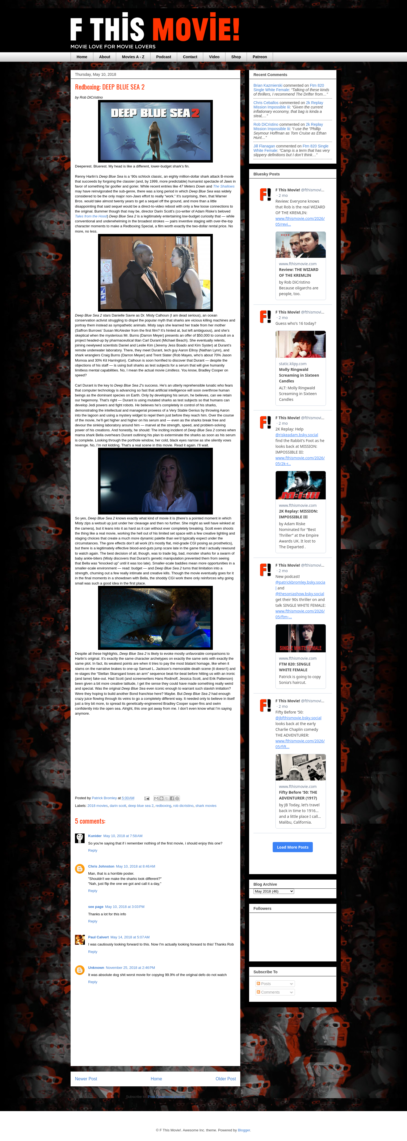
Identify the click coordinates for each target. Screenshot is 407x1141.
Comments (268, 992)
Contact (190, 57)
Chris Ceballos (265, 102)
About (104, 57)
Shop (236, 57)
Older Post (226, 1078)
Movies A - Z (133, 57)
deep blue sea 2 (141, 806)
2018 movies (98, 806)
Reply (92, 850)
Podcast (163, 57)
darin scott (118, 806)
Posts (264, 983)
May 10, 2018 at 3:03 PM (124, 907)
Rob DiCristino (265, 124)
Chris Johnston (101, 866)
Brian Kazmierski (267, 85)
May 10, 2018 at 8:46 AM (135, 866)
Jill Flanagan (264, 146)
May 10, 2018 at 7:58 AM (123, 836)
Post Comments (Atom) (166, 1097)
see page (96, 907)
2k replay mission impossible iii (288, 104)
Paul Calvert (98, 937)
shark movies (206, 806)
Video (214, 57)
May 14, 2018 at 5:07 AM (130, 937)
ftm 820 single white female (288, 87)
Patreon (260, 57)
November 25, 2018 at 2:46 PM (130, 968)
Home (82, 57)
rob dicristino (183, 806)
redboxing (163, 806)
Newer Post (86, 1078)
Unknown (96, 968)
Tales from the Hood (91, 216)
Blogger (244, 1130)
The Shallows (224, 186)
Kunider (95, 836)
